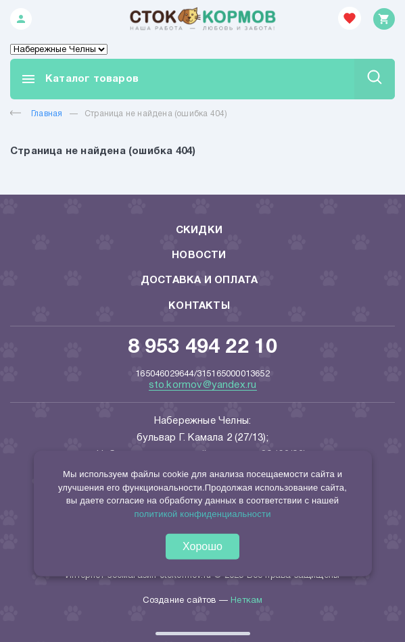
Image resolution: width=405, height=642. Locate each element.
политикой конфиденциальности (202, 513)
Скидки (199, 230)
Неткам (246, 601)
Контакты (199, 306)
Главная (36, 114)
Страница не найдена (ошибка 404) (156, 114)
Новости (199, 255)
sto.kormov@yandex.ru (203, 385)
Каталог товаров (79, 79)
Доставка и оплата (199, 280)
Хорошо (202, 546)
